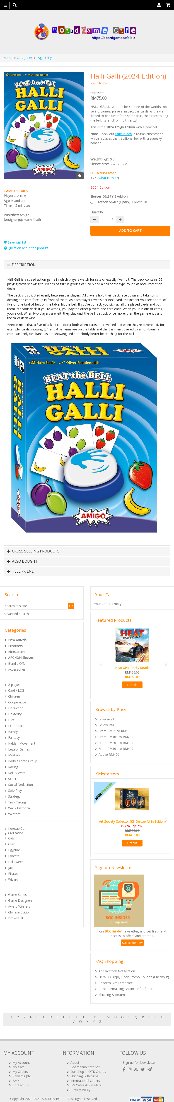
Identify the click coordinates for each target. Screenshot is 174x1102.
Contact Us (20, 1079)
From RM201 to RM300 (116, 743)
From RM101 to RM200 (116, 737)
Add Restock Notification (117, 971)
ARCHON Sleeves (21, 657)
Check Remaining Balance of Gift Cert (126, 989)
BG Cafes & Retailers (85, 1079)
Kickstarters (16, 652)
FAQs (16, 1075)
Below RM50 (108, 725)
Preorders (15, 646)
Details (132, 685)
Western (14, 814)
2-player (14, 684)
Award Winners (19, 906)
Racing (13, 767)
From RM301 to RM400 (116, 748)
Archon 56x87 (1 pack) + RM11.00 (122, 202)
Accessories (17, 669)
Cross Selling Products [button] (33, 551)
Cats (11, 838)
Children (14, 696)
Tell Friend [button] (20, 571)
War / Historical (19, 808)
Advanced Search (16, 614)
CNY (11, 844)
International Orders (85, 1075)
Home (7, 57)
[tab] (87, 265)
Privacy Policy (80, 1084)
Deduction (15, 708)
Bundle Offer (17, 663)
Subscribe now (132, 943)
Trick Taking (17, 802)
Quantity (96, 212)
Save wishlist (15, 242)
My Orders (20, 1066)
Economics (16, 726)
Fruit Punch (123, 134)
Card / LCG (16, 690)
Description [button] (24, 265)
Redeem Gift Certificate (116, 983)
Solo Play (15, 790)
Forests (13, 856)
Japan (12, 867)
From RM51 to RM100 (115, 731)
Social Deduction (20, 784)
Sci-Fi (12, 779)
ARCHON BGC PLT (55, 1093)
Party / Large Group (22, 761)
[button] (100, 661)
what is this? (108, 177)
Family (13, 731)
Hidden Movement (21, 743)
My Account (21, 1056)
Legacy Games (19, 749)
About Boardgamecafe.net (85, 1058)
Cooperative (17, 702)
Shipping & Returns (112, 994)
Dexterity (15, 714)
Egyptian (14, 850)
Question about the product (26, 248)
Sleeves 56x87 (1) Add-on (109, 196)
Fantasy (14, 737)
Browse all (16, 918)
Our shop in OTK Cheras (88, 1066)
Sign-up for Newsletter (139, 1056)
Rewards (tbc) (22, 1070)
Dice (11, 720)
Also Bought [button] (22, 561)
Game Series (17, 894)
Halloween (16, 862)
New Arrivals (17, 640)
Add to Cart (130, 230)
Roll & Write (17, 773)
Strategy (14, 796)
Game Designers (20, 900)
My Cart (18, 1061)
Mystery (14, 755)
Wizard (13, 879)
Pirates (13, 873)
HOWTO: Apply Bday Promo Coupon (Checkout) (134, 977)
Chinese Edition (19, 912)
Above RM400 (109, 754)
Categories (25, 57)
